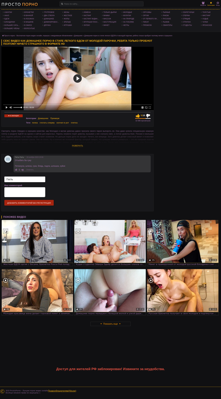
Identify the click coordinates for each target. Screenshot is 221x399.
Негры (126, 25)
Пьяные (166, 12)
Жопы (66, 19)
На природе (128, 19)
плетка (74, 122)
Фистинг (206, 15)
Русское (167, 19)
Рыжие (166, 22)
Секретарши (188, 12)
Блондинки (9, 22)
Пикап (146, 22)
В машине (29, 22)
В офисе (28, 25)
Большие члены (11, 28)
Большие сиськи (12, 25)
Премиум (147, 25)
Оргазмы (147, 12)
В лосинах (29, 19)
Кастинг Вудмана (92, 19)
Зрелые (67, 22)
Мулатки (127, 15)
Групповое (49, 12)
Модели (203, 4)
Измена (87, 12)
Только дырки (110, 12)
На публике (128, 22)
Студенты (187, 25)
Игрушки (68, 25)
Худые (205, 19)
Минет (106, 25)
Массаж (107, 19)
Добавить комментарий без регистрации (29, 203)
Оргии (146, 15)
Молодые (127, 12)
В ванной (28, 15)
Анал (6, 15)
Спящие (186, 19)
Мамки (106, 15)
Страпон (187, 22)
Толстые (206, 12)
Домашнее (49, 19)
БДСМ (6, 19)
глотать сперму (47, 122)
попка (35, 122)
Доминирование (52, 22)
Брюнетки (29, 12)
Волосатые (29, 28)
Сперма (186, 15)
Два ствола (49, 15)
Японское (207, 25)
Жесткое (68, 15)
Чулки (205, 22)
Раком (166, 15)
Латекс (87, 25)
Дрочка (47, 25)
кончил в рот (63, 122)
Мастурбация (109, 22)
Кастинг (87, 15)
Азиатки (8, 12)
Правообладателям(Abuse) (62, 391)
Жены (66, 12)
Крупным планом (92, 22)
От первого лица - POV (151, 19)
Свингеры (167, 25)
